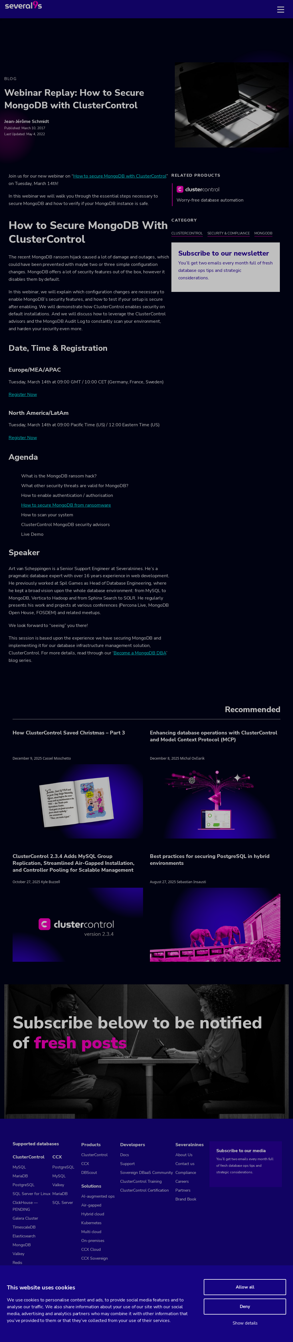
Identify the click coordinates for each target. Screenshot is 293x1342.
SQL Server (62, 1202)
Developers (132, 1145)
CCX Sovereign (94, 1258)
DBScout (89, 1172)
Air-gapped (91, 1205)
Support (127, 1163)
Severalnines (189, 1145)
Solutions (91, 1186)
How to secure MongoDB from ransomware (66, 505)
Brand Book (185, 1199)
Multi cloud (91, 1232)
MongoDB (263, 233)
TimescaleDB (24, 1227)
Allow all (245, 1287)
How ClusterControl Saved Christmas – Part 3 (69, 732)
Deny (245, 1306)
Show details (245, 1323)
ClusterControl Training (141, 1181)
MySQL (19, 1167)
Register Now (23, 394)
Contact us (185, 1163)
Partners (183, 1190)
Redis (17, 1262)
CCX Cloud (91, 1249)
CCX (57, 1157)
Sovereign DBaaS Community (146, 1172)
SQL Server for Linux (31, 1193)
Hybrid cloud (92, 1214)
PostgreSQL (24, 1185)
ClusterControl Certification (144, 1190)
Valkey (18, 1254)
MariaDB (20, 1176)
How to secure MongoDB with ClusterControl (119, 176)
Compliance (185, 1172)
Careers (182, 1181)
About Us (184, 1155)
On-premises (92, 1240)
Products (91, 1145)
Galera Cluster (25, 1218)
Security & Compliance (228, 233)
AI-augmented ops (98, 1196)
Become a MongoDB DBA (140, 653)
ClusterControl (187, 233)
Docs (124, 1155)
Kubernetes (91, 1223)
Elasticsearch (24, 1236)
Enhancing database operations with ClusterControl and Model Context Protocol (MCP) (213, 736)
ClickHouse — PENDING (25, 1206)
